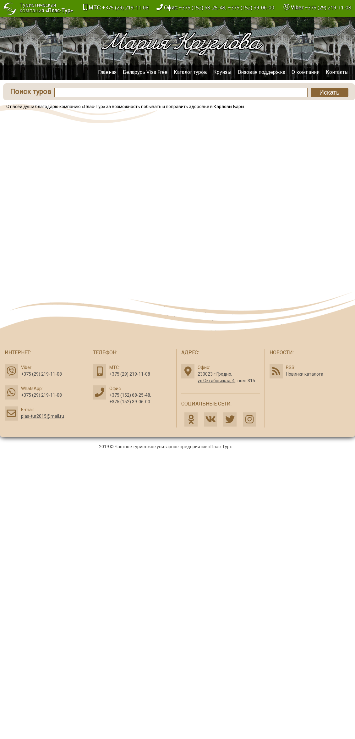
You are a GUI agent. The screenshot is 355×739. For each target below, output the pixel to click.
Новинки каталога (304, 374)
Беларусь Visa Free (145, 72)
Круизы (222, 72)
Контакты (337, 72)
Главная (107, 72)
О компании (306, 72)
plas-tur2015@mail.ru (42, 416)
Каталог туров (190, 72)
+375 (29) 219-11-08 (328, 7)
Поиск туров (30, 92)
